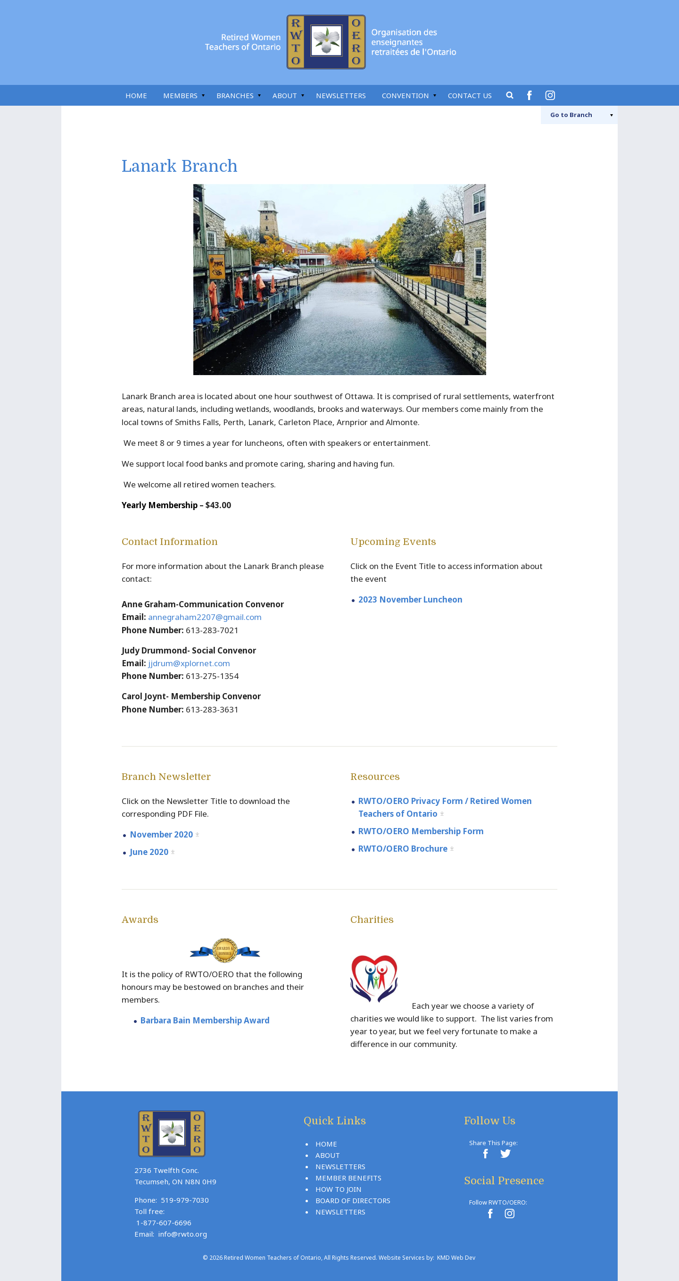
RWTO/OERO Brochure (402, 848)
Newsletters (341, 95)
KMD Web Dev (456, 1258)
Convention (405, 95)
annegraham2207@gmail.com (205, 616)
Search (510, 95)
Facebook (531, 95)
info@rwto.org (182, 1234)
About (285, 95)
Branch (571, 114)
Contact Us (470, 95)
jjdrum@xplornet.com (189, 663)
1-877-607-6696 (163, 1222)
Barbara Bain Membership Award (205, 1020)
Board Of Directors (352, 1200)
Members (180, 95)
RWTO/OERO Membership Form (421, 831)
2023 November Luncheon (410, 599)
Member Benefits (348, 1177)
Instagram (551, 95)
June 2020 (149, 851)
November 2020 (161, 834)
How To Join (338, 1189)
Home (136, 95)
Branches (235, 95)
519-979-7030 (185, 1200)
